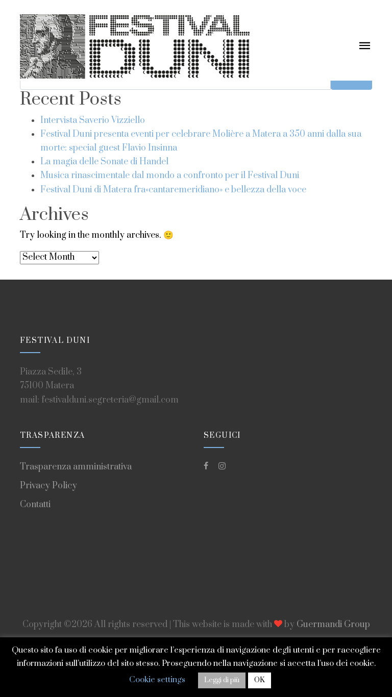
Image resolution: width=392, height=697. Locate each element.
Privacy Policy (48, 485)
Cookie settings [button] (157, 680)
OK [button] (259, 680)
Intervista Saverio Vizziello (92, 120)
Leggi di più (221, 680)
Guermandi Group (333, 624)
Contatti (35, 504)
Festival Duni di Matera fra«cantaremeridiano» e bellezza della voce (173, 189)
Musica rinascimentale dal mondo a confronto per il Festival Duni (169, 175)
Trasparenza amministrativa (76, 466)
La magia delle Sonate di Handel (104, 161)
